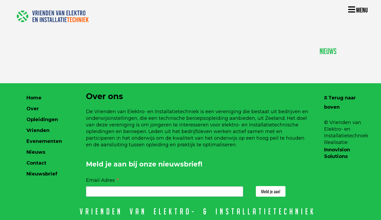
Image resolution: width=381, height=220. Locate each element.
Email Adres (102, 180)
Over (32, 109)
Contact (36, 163)
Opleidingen (42, 119)
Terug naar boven (340, 102)
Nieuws (328, 51)
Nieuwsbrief (41, 174)
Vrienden (37, 130)
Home (34, 98)
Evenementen (44, 141)
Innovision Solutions (337, 153)
